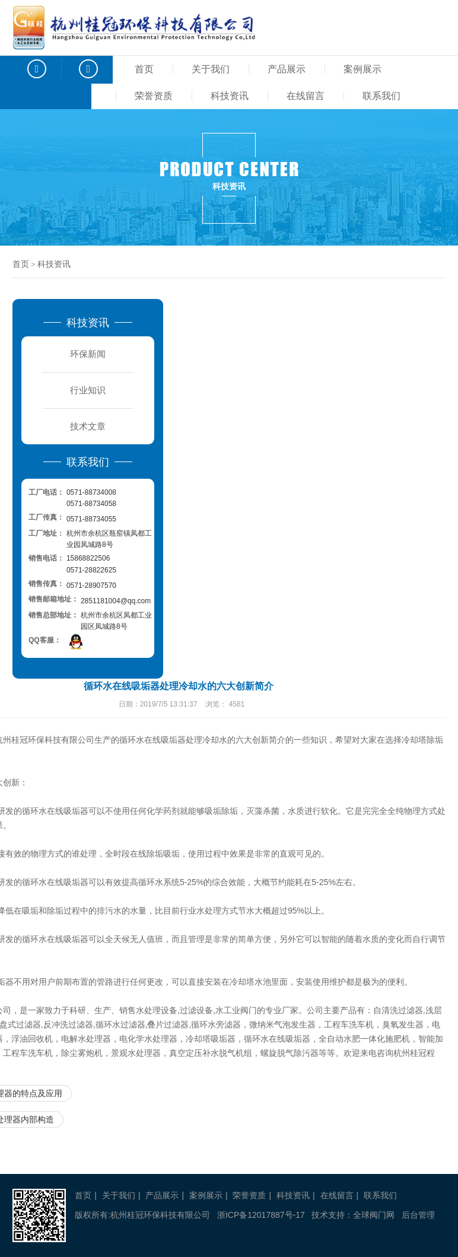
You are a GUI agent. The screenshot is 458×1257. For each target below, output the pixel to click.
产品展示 (287, 69)
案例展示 (362, 69)
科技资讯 (230, 96)
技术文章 (88, 426)
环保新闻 (88, 354)
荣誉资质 (154, 96)
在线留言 (306, 96)
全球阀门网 (374, 1215)
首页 (144, 69)
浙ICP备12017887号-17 (261, 1215)
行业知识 (88, 390)
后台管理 (418, 1215)
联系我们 (381, 96)
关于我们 (211, 69)
